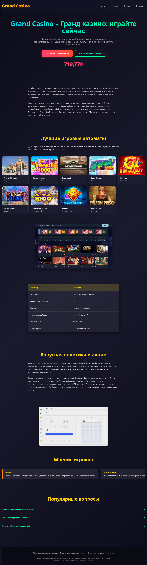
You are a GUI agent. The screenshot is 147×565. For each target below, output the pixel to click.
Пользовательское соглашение (45, 553)
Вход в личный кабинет (90, 53)
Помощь (139, 6)
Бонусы (115, 6)
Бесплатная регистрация (57, 53)
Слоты (103, 6)
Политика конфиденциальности (73, 553)
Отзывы (127, 6)
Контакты (110, 553)
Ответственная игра (96, 553)
